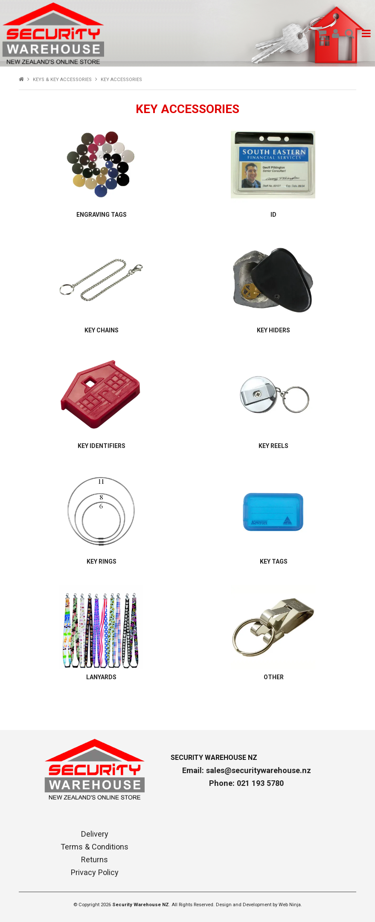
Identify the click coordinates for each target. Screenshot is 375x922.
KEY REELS (273, 445)
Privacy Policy (95, 872)
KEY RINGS (101, 561)
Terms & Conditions (94, 847)
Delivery (94, 834)
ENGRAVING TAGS (101, 214)
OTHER (274, 677)
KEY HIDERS (273, 330)
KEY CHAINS (101, 330)
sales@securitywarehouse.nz (258, 770)
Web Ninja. (290, 904)
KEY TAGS (274, 561)
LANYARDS (101, 677)
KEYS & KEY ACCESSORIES (62, 79)
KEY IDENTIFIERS (101, 445)
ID (273, 214)
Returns (94, 859)
